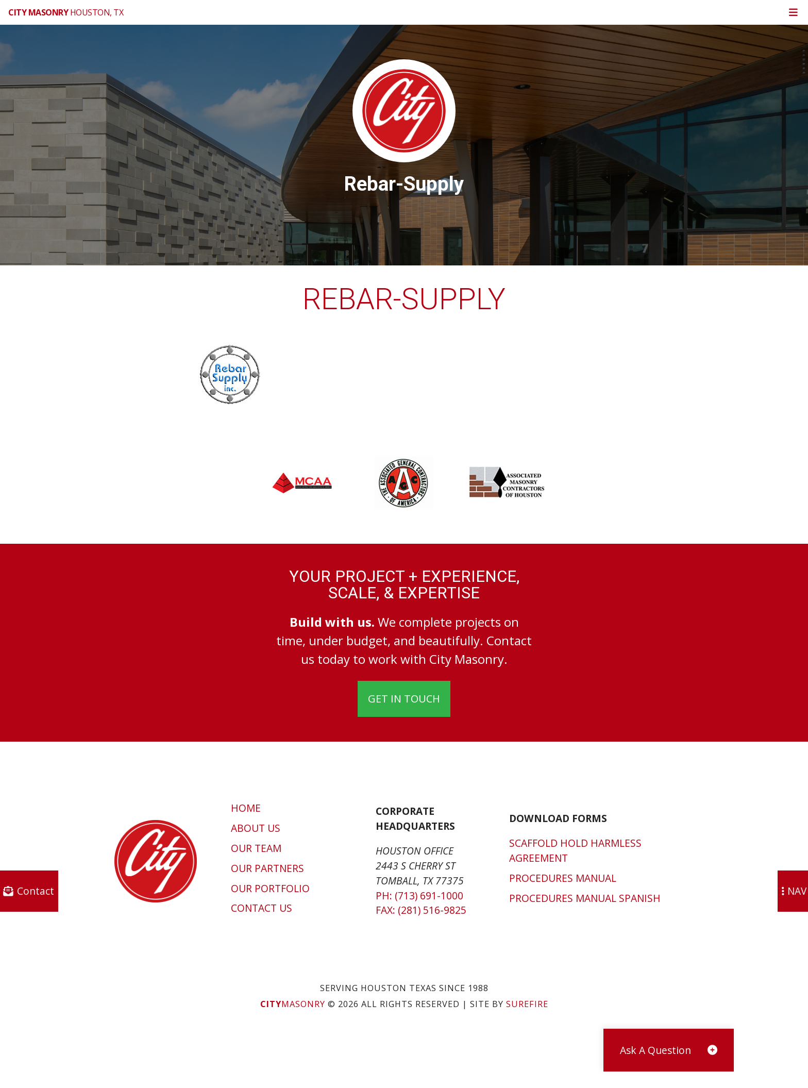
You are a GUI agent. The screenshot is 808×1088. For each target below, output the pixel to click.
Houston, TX (65, 12)
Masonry (292, 1004)
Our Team (256, 848)
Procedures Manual (562, 878)
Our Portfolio (270, 888)
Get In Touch (404, 699)
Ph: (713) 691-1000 (419, 895)
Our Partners (267, 868)
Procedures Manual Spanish (585, 898)
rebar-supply (404, 299)
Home (246, 808)
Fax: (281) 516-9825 (421, 910)
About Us (255, 828)
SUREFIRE (527, 1004)
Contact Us (261, 908)
